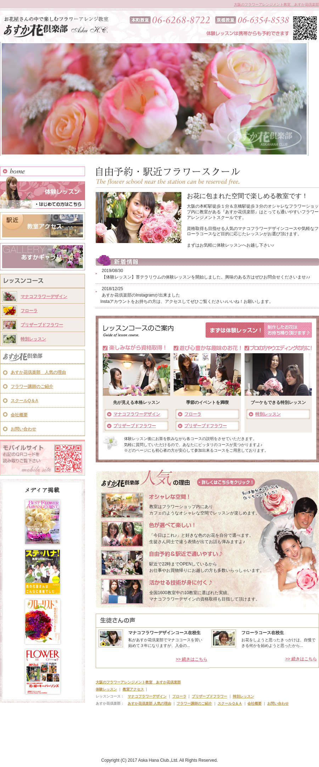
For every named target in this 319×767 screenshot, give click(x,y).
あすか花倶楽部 (42, 357)
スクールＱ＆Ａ (230, 703)
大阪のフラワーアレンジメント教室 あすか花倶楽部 (276, 4)
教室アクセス (42, 225)
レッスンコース (42, 281)
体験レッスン (42, 192)
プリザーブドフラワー (42, 324)
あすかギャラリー (42, 256)
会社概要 (19, 414)
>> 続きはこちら (191, 659)
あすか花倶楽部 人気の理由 (38, 372)
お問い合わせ (23, 429)
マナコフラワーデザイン (44, 296)
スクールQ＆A (24, 400)
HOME (42, 171)
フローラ (29, 310)
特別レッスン (33, 339)
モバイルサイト (42, 457)
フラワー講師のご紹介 (32, 386)
